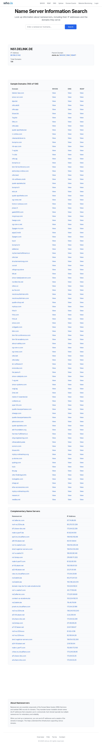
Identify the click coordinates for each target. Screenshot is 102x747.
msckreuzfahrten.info (20, 294)
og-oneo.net (16, 200)
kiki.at (14, 274)
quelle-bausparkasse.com (21, 409)
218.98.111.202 (72, 557)
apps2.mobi (16, 233)
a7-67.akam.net (18, 627)
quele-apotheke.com (20, 196)
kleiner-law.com (18, 93)
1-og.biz (15, 150)
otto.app (15, 109)
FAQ (48, 737)
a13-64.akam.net (18, 615)
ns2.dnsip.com (17, 623)
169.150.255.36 (72, 545)
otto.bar (15, 257)
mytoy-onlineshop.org (20, 454)
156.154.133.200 (72, 549)
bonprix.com (17, 142)
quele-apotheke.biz (19, 130)
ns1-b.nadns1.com (19, 545)
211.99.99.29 (71, 623)
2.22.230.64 (71, 615)
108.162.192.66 (72, 537)
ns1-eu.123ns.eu (18, 635)
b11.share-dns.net (18, 529)
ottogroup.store (18, 270)
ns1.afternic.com (18, 520)
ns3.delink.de (17, 582)
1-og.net (15, 380)
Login (96, 3)
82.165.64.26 (71, 635)
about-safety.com (18, 343)
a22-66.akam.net (18, 570)
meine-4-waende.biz (19, 397)
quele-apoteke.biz (19, 183)
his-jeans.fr (16, 372)
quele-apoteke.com (19, 426)
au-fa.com (16, 290)
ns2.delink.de (17, 602)
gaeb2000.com (17, 212)
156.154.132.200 (72, 639)
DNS (54, 3)
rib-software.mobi (18, 179)
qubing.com (16, 463)
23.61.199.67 (71, 627)
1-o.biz (14, 155)
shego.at (15, 483)
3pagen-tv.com (17, 228)
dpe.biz (14, 101)
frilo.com (15, 315)
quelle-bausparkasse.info (21, 417)
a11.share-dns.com (19, 656)
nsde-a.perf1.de (18, 533)
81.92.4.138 (71, 631)
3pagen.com (16, 237)
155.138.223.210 (72, 582)
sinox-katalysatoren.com (21, 278)
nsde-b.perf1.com (18, 561)
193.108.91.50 (72, 566)
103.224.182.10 (72, 598)
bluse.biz (15, 113)
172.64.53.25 (71, 656)
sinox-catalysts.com (19, 376)
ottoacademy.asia (18, 442)
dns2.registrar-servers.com (22, 549)
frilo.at (14, 319)
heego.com (16, 220)
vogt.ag (15, 389)
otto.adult (15, 105)
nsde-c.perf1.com (18, 648)
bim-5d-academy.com (20, 339)
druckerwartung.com (20, 261)
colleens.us (16, 401)
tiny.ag (14, 471)
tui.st (14, 241)
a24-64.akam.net (18, 644)
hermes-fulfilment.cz (20, 434)
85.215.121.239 (72, 524)
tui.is (13, 467)
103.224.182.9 (72, 586)
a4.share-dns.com (19, 660)
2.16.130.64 (71, 644)
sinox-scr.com (17, 97)
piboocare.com (17, 421)
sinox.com (16, 323)
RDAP (49, 3)
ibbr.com (15, 331)
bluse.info (15, 450)
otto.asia (15, 126)
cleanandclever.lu (18, 138)
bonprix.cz (16, 163)
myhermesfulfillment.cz (21, 253)
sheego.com (16, 413)
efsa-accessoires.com (20, 487)
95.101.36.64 (71, 541)
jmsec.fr (15, 208)
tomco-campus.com (19, 204)
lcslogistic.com (17, 479)
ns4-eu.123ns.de (18, 524)
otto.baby (15, 360)
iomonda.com (17, 368)
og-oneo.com (17, 352)
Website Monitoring (85, 3)
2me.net (15, 393)
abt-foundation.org (19, 430)
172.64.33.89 (72, 574)
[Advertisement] (51, 37)
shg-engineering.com (20, 438)
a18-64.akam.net (18, 541)
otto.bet (15, 356)
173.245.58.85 (72, 652)
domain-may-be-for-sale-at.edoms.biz (26, 586)
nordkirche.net (17, 282)
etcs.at (14, 192)
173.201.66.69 (72, 594)
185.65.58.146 (72, 553)
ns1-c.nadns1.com (19, 590)
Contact (62, 737)
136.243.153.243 (73, 611)
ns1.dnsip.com (17, 557)
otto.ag (14, 159)
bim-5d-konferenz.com (20, 167)
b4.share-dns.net (18, 619)
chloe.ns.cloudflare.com (21, 652)
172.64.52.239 (72, 529)
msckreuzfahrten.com (20, 298)
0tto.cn (14, 122)
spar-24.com (17, 405)
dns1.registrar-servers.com (22, 639)
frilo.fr (14, 311)
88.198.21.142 (15, 55)
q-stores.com (17, 458)
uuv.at (14, 265)
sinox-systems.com (19, 385)
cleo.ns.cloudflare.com (20, 574)
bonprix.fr (16, 187)
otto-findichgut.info (19, 475)
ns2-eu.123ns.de (18, 611)
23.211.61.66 (71, 570)
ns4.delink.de (17, 578)
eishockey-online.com (20, 171)
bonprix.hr (16, 245)
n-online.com (17, 134)
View (54, 93)
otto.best (15, 175)
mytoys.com (16, 306)
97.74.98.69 (71, 520)
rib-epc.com (16, 146)
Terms (54, 737)
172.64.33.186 (72, 607)
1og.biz (14, 118)
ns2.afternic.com (18, 594)
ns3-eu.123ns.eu (18, 631)
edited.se (15, 249)
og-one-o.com (17, 348)
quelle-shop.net (18, 302)
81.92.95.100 (71, 561)
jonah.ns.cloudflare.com (21, 607)
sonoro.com (16, 446)
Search (70, 27)
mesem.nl (15, 495)
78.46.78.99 (71, 602)
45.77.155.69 (71, 590)
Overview (40, 737)
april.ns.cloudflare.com (20, 537)
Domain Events (71, 3)
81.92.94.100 (71, 533)
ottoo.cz (15, 286)
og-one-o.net (17, 224)
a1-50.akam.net (17, 566)
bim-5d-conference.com (21, 335)
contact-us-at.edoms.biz (21, 598)
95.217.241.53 (72, 578)
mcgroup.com (17, 216)
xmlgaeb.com (17, 327)
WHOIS (42, 3)
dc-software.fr (17, 364)
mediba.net (16, 500)
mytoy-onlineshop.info (20, 491)
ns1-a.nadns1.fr (18, 553)
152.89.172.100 (72, 648)
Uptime (60, 3)
